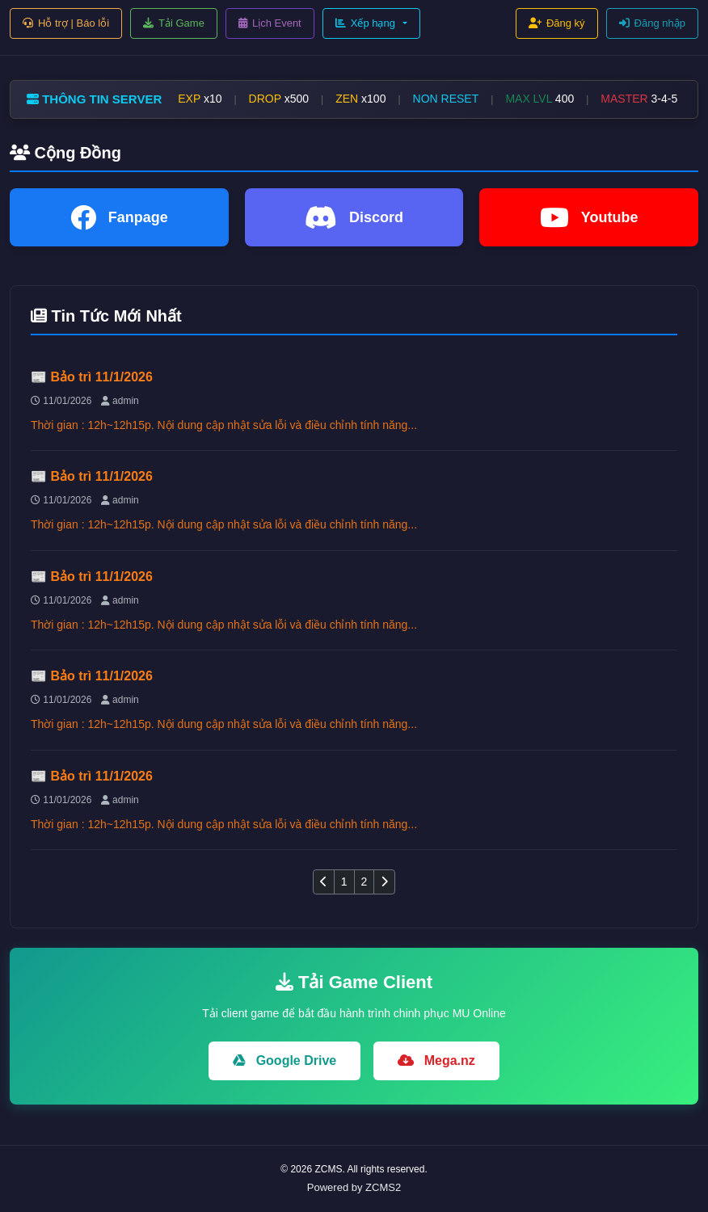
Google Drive (284, 1060)
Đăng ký (557, 23)
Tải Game (173, 23)
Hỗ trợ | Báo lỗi (66, 23)
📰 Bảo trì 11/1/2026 (92, 377)
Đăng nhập (652, 23)
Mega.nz (436, 1060)
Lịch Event (269, 23)
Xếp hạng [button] (365, 23)
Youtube (589, 217)
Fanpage (119, 217)
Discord (354, 217)
